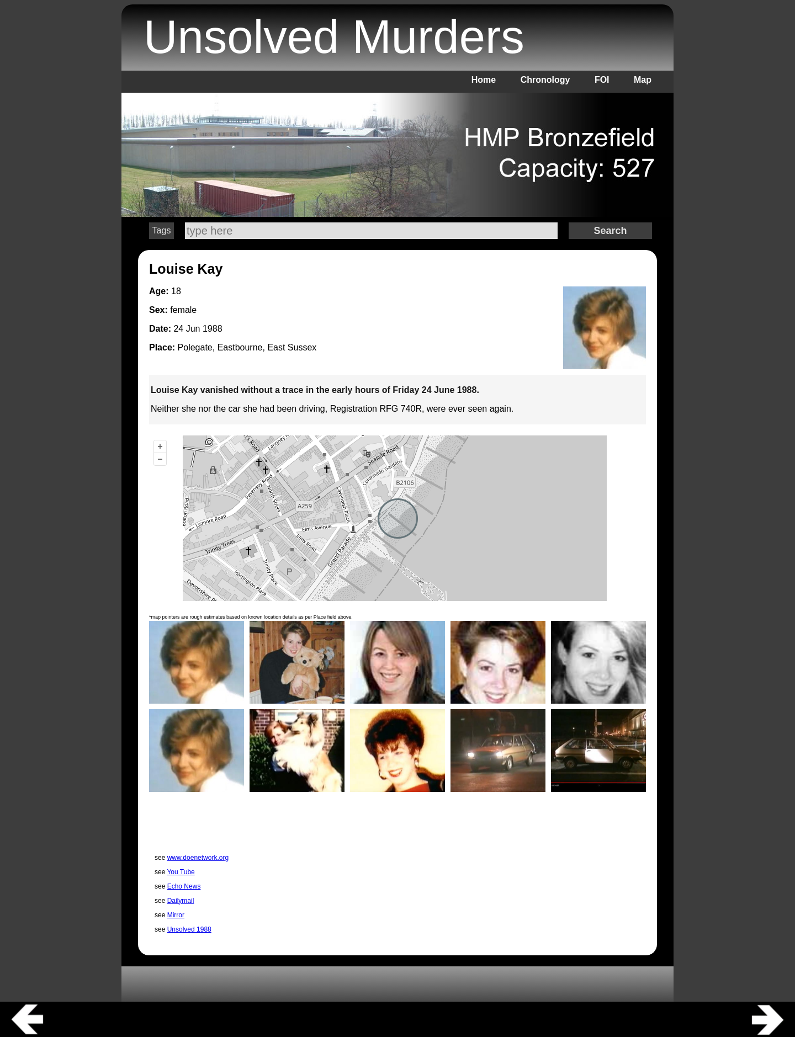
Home (483, 79)
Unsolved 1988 (189, 929)
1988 (212, 328)
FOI (602, 79)
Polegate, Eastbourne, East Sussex (247, 347)
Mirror (175, 915)
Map (642, 79)
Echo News (184, 886)
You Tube (180, 872)
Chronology (545, 79)
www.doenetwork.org (198, 857)
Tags (161, 230)
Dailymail (180, 901)
